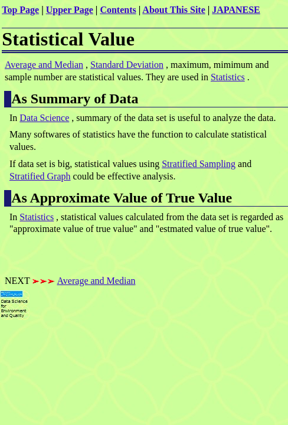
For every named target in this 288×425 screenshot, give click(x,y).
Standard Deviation (126, 65)
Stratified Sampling (198, 164)
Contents (118, 10)
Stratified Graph (40, 176)
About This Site (173, 10)
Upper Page (69, 10)
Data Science (44, 118)
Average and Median (44, 65)
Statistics (228, 77)
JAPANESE (236, 10)
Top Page (20, 10)
